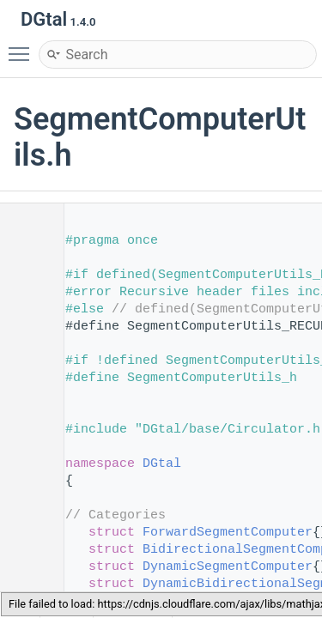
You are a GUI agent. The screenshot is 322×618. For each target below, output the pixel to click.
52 (25, 532)
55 (25, 584)
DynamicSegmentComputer (228, 567)
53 (25, 549)
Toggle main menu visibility (23, 46)
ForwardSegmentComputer (228, 532)
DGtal (162, 464)
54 (25, 567)
